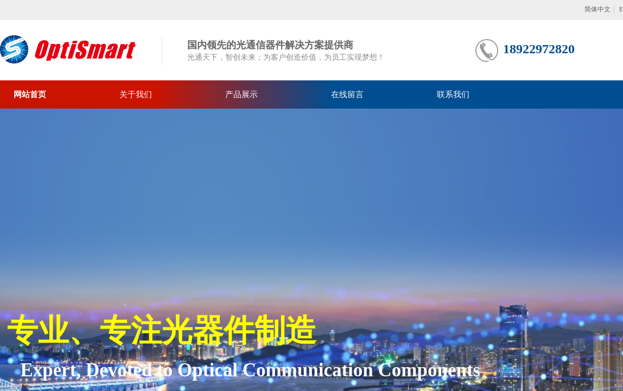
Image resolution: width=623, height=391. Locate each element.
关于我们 (135, 94)
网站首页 (30, 94)
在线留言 (347, 94)
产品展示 (241, 94)
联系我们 (453, 94)
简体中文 (597, 9)
